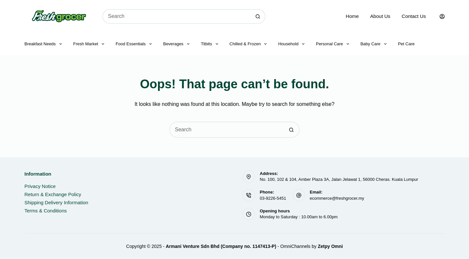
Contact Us (414, 16)
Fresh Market (90, 44)
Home (352, 16)
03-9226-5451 (273, 198)
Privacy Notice (40, 186)
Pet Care (406, 43)
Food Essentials (135, 44)
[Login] (442, 16)
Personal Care (334, 44)
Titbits (211, 44)
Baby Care (375, 44)
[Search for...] (176, 16)
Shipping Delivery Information (56, 202)
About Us (380, 16)
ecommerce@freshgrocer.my (337, 198)
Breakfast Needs (44, 44)
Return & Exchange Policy (52, 194)
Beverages (177, 44)
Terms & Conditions (45, 210)
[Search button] (258, 16)
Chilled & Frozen (250, 44)
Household (292, 44)
